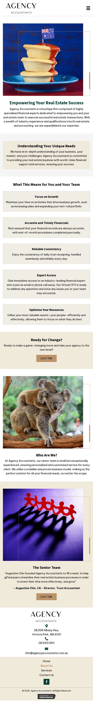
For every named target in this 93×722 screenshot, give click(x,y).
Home (46, 661)
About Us (46, 665)
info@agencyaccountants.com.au (46, 653)
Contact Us (46, 675)
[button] (46, 358)
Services (46, 670)
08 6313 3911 (46, 643)
